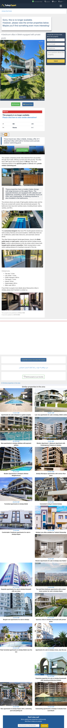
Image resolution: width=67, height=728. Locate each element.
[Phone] (37, 1)
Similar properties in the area (10, 381)
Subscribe (44, 724)
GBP (61, 1)
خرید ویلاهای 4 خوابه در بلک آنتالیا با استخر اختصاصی (33, 366)
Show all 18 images (22, 148)
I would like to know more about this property (33, 358)
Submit (56, 61)
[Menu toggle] (61, 6)
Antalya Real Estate (7, 11)
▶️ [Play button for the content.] (6, 133)
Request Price (27, 102)
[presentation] (2, 68)
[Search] (48, 1)
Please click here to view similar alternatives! (20, 116)
